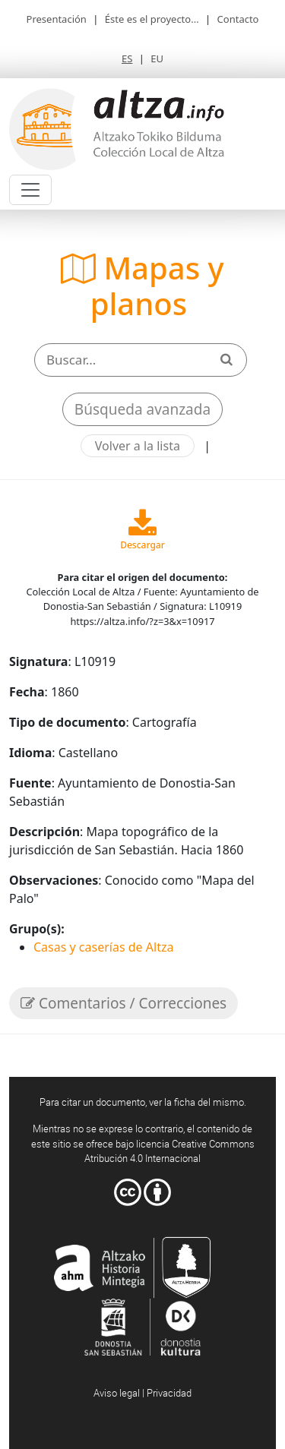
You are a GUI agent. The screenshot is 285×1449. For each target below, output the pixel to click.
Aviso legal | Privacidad (142, 1393)
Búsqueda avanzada (142, 409)
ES (127, 58)
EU (156, 58)
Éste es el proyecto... (152, 19)
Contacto (238, 19)
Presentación (57, 19)
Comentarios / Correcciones (123, 1003)
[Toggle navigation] (30, 190)
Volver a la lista (137, 445)
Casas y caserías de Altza (103, 947)
